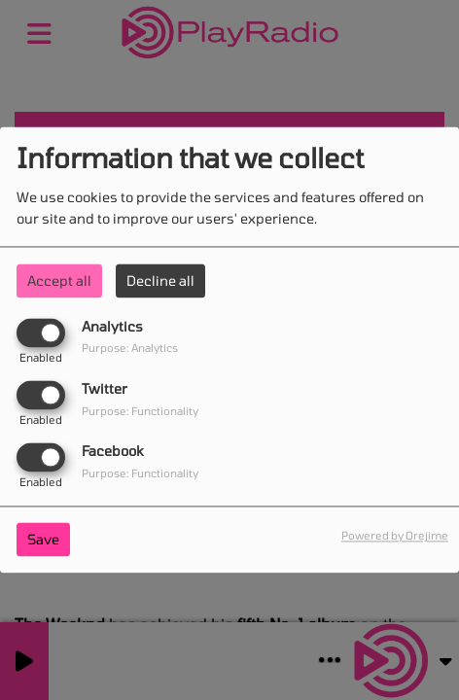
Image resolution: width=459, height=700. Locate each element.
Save (43, 540)
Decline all (160, 280)
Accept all (59, 280)
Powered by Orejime (394, 536)
